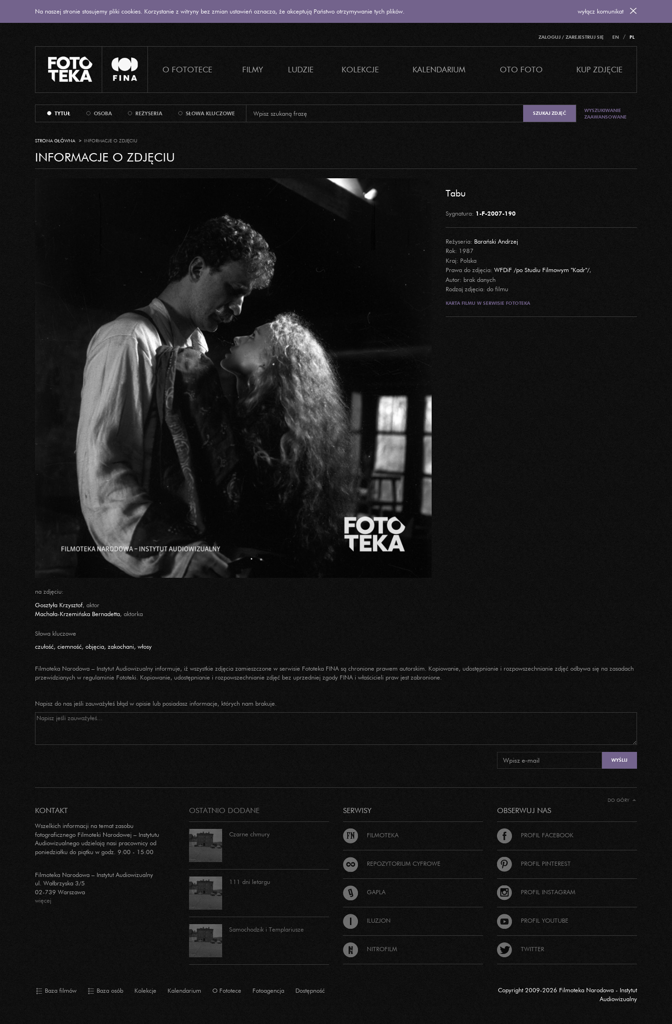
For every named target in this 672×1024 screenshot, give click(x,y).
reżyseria (148, 113)
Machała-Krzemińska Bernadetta (77, 613)
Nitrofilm (370, 949)
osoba (103, 113)
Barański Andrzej (496, 241)
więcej (43, 900)
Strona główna (55, 141)
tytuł (62, 113)
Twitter (520, 949)
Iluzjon (367, 920)
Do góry (622, 800)
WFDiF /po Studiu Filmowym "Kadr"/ (541, 270)
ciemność (69, 646)
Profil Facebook (535, 835)
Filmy (252, 69)
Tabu (456, 193)
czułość (44, 646)
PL (632, 37)
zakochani (121, 646)
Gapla (364, 892)
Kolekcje (360, 69)
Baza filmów (56, 991)
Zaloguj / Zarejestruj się (571, 37)
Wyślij (619, 760)
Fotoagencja (268, 990)
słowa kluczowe (210, 113)
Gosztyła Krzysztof (59, 605)
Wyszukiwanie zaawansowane (605, 113)
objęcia (94, 646)
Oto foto (521, 69)
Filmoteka (371, 835)
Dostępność (310, 990)
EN (615, 37)
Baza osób (105, 991)
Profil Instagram (536, 892)
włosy (145, 646)
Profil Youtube (532, 920)
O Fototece (187, 69)
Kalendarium (439, 69)
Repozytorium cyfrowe (392, 863)
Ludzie (301, 69)
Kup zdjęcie (599, 69)
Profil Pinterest (534, 863)
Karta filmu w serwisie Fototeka (488, 303)
